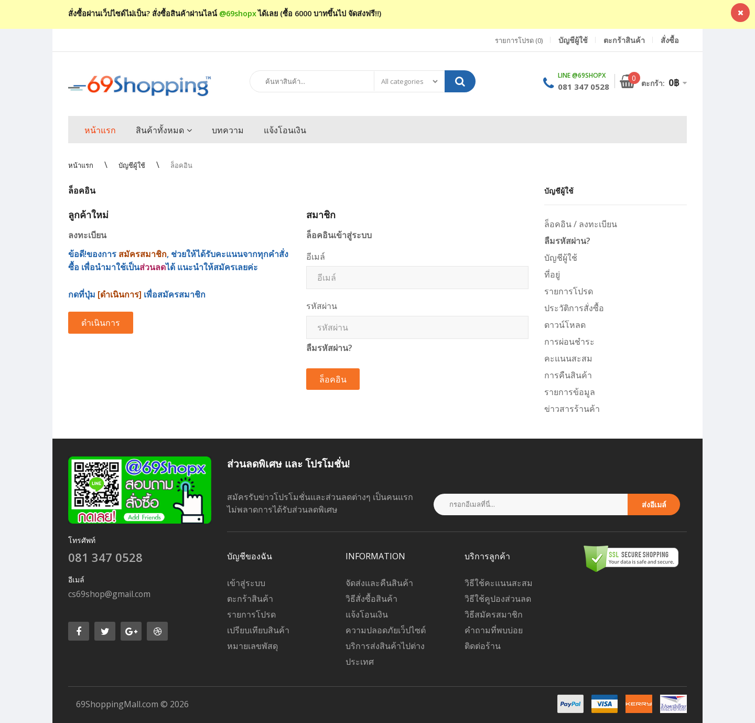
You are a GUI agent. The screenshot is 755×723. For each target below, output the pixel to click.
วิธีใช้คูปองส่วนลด (498, 598)
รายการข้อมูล (569, 392)
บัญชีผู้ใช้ (131, 165)
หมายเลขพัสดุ (252, 646)
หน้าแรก (80, 165)
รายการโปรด (568, 291)
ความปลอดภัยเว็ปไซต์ (386, 630)
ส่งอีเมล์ (654, 504)
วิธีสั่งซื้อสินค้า (371, 598)
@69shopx (237, 13)
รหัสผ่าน (321, 306)
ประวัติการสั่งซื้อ (574, 308)
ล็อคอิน (181, 165)
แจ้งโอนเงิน (367, 614)
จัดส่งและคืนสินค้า (379, 583)
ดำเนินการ (100, 322)
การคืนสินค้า (568, 375)
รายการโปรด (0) (519, 40)
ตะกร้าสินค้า (250, 598)
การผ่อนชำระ (569, 341)
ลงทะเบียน (598, 224)
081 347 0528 (583, 86)
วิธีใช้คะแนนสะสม (499, 583)
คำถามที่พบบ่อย (494, 630)
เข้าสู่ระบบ (246, 583)
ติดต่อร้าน (483, 646)
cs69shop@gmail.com (109, 594)
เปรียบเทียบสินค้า (258, 630)
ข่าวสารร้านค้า (572, 408)
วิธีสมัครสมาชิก (494, 614)
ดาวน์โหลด (565, 325)
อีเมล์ (315, 256)
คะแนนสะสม (568, 358)
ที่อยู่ (552, 274)
